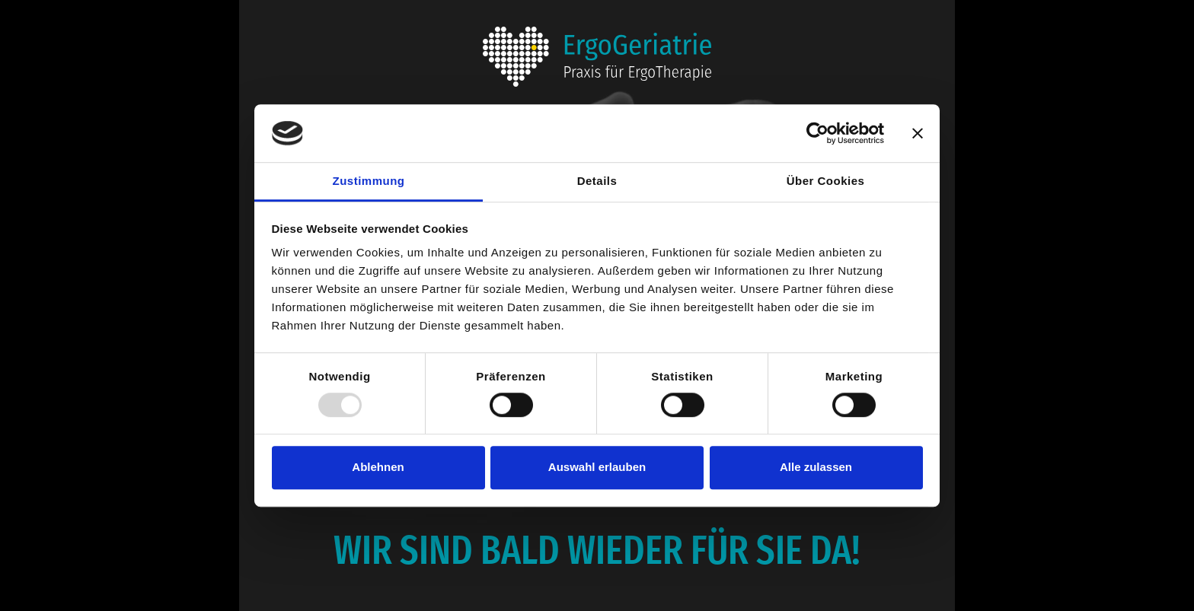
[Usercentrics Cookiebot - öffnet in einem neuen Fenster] (817, 133)
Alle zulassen (816, 466)
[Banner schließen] (917, 133)
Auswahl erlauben (597, 466)
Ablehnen (378, 466)
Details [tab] (597, 181)
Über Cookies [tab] (826, 181)
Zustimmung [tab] (369, 181)
